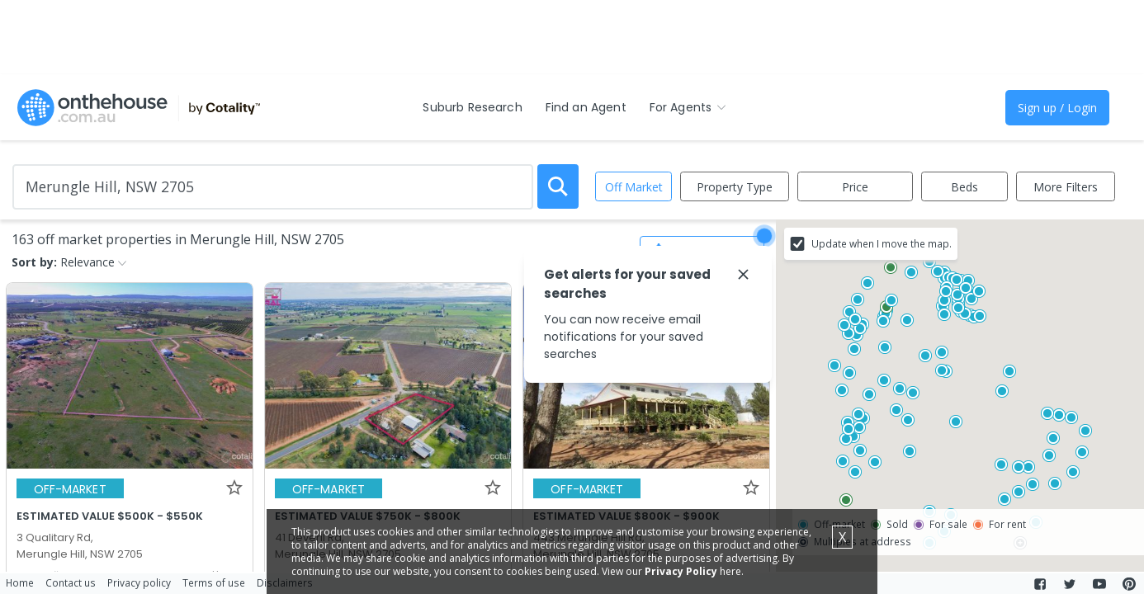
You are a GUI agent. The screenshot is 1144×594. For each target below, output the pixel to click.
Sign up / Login (1057, 108)
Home (20, 582)
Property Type (735, 187)
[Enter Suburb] (272, 187)
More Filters (1065, 187)
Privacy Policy (681, 571)
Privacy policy (139, 582)
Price (855, 187)
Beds (964, 187)
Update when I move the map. (881, 243)
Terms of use (213, 582)
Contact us (70, 582)
